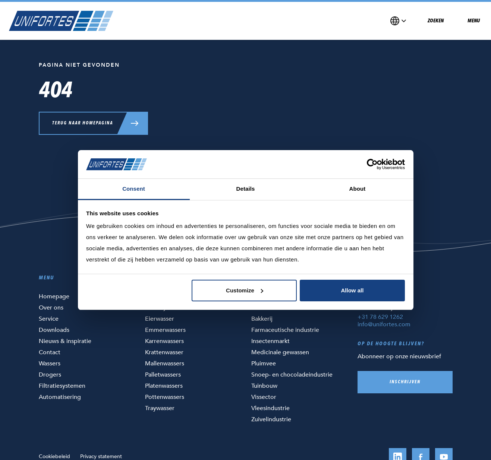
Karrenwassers (164, 341)
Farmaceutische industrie (285, 330)
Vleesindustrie (270, 408)
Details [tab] (245, 188)
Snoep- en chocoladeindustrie (292, 375)
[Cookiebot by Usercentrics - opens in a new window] (372, 164)
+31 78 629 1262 (380, 317)
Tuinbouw (264, 386)
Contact (49, 352)
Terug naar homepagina (82, 123)
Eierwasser (159, 319)
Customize (244, 290)
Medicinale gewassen (280, 352)
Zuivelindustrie (271, 419)
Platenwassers (164, 386)
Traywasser (159, 408)
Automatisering (60, 397)
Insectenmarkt (270, 341)
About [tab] (357, 188)
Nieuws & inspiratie (65, 341)
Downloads (54, 330)
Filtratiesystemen (62, 386)
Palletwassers (163, 375)
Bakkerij (262, 319)
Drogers (50, 375)
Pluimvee (263, 363)
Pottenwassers (164, 397)
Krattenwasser (164, 352)
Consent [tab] (133, 188)
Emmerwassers (165, 330)
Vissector (263, 397)
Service (49, 319)
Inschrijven (405, 382)
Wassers (49, 363)
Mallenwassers (164, 363)
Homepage (54, 296)
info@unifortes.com (384, 324)
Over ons (51, 308)
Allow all (352, 290)
